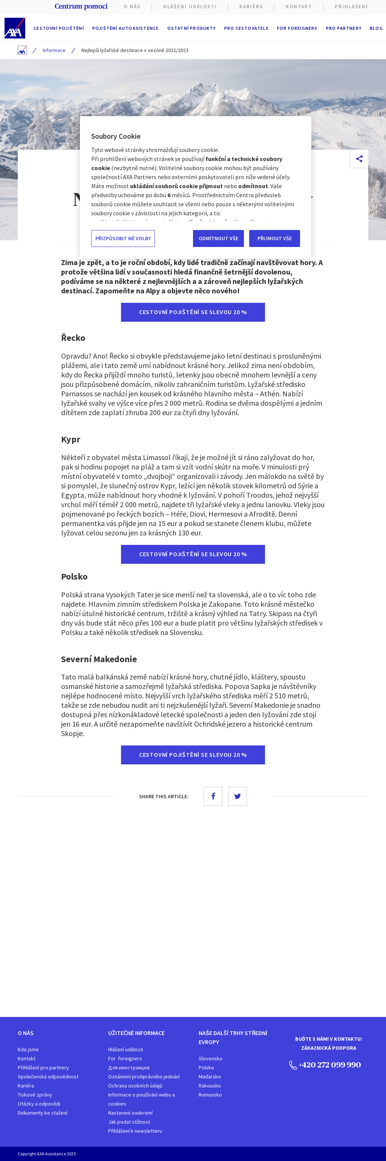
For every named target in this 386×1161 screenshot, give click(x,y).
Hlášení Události (190, 6)
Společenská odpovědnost (48, 1076)
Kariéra (26, 1085)
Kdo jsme (28, 1049)
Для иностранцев (129, 1067)
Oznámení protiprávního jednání (144, 1076)
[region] (195, 187)
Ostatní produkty (191, 28)
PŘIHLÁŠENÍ (351, 6)
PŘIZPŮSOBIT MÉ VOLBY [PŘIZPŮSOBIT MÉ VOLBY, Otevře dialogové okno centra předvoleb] (123, 238)
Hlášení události (125, 1049)
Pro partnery (343, 28)
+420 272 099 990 (325, 1065)
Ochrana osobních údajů (135, 1085)
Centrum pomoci (81, 6)
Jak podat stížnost (129, 1121)
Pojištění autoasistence (125, 28)
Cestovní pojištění (59, 28)
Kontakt (299, 6)
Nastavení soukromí (130, 1112)
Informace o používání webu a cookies (141, 1099)
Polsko (206, 1067)
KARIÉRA (251, 6)
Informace (54, 50)
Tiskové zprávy (35, 1094)
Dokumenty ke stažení (42, 1112)
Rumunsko (210, 1094)
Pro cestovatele (246, 28)
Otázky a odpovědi (39, 1103)
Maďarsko (210, 1076)
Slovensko (210, 1058)
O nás (132, 6)
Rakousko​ (210, 1085)
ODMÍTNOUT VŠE (218, 238)
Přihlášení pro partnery (43, 1067)
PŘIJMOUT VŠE (274, 238)
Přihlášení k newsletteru (135, 1130)
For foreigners (297, 28)
